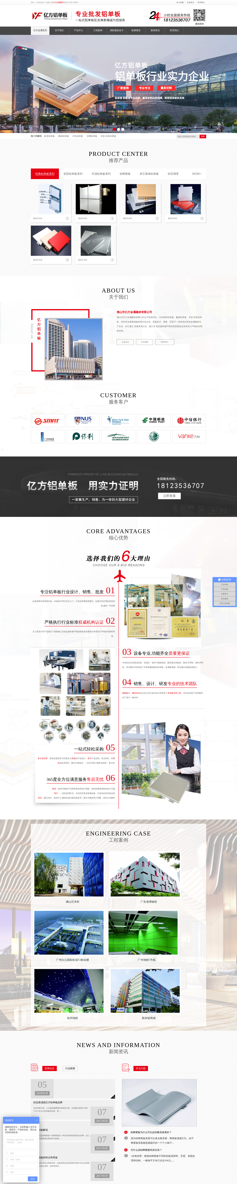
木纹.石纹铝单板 (108, 136)
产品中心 (76, 1145)
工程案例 (76, 1150)
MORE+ (197, 173)
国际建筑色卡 (97, 1133)
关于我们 (76, 1139)
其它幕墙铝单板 (149, 173)
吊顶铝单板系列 (101, 173)
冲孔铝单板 (77, 136)
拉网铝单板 (92, 136)
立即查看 (169, 496)
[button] (114, 129)
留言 (204, 1180)
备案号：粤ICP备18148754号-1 (81, 1179)
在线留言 (190, 2)
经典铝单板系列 (44, 173)
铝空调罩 (173, 173)
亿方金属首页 (78, 1133)
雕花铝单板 (63, 136)
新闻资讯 (95, 1145)
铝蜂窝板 (125, 173)
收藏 (198, 1180)
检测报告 (95, 1139)
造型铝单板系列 (73, 173)
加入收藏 (180, 2)
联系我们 (201, 2)
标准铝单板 (49, 136)
